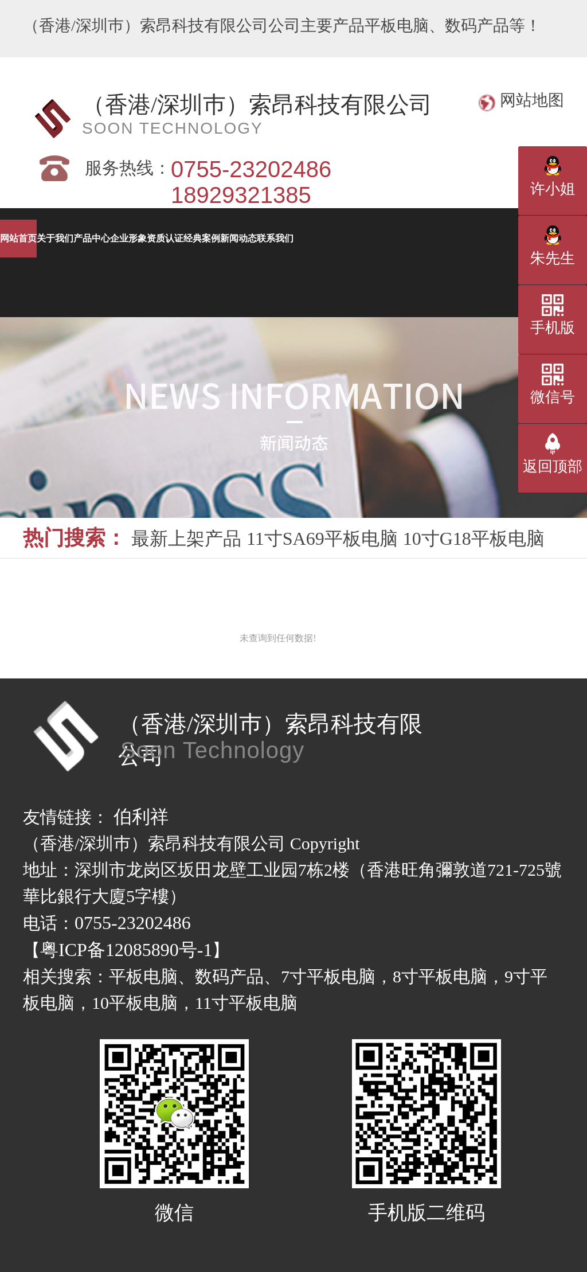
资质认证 (63, 276)
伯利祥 (141, 816)
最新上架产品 (186, 538)
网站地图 (532, 100)
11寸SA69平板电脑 (322, 538)
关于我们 (189, 238)
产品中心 (315, 238)
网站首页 (63, 238)
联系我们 (441, 276)
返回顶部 (552, 466)
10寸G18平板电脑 (474, 538)
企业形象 (441, 238)
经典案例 (189, 276)
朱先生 (552, 258)
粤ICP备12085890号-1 (126, 949)
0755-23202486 (133, 922)
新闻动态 (315, 276)
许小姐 (552, 189)
